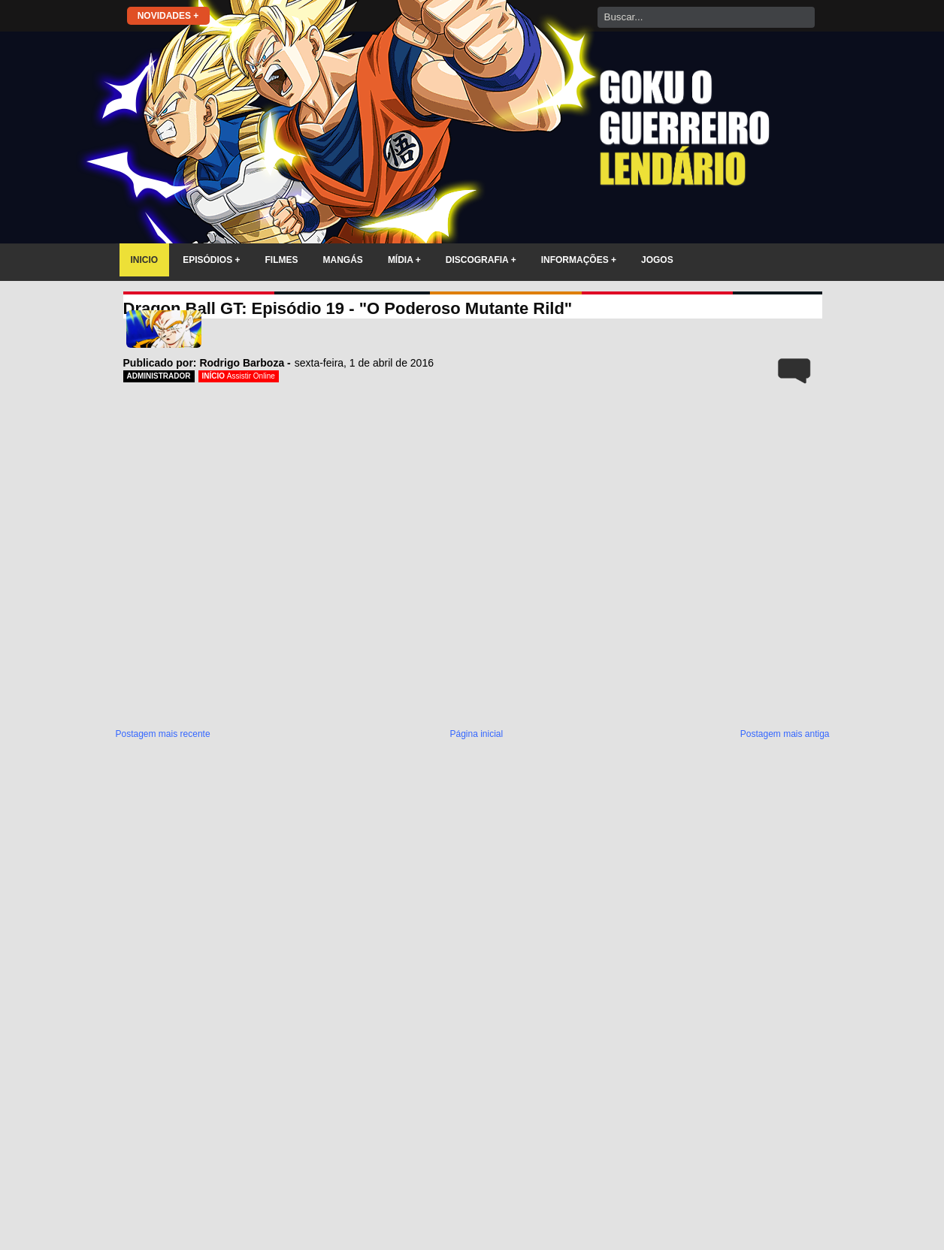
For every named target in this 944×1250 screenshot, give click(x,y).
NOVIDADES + (168, 16)
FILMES (281, 260)
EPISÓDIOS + (211, 260)
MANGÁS (343, 260)
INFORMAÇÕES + (578, 260)
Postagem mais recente (163, 734)
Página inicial (476, 734)
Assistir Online (251, 376)
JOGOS (657, 260)
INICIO (145, 260)
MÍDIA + (404, 260)
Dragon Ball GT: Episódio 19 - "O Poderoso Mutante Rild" (348, 308)
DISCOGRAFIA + (481, 260)
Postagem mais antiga (785, 734)
